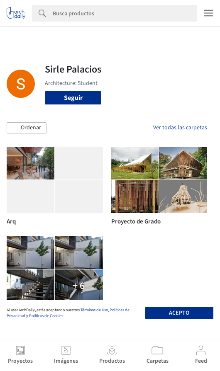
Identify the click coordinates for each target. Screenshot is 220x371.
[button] (26, 128)
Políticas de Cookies (46, 316)
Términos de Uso (94, 310)
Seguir (73, 97)
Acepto (179, 313)
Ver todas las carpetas (180, 128)
